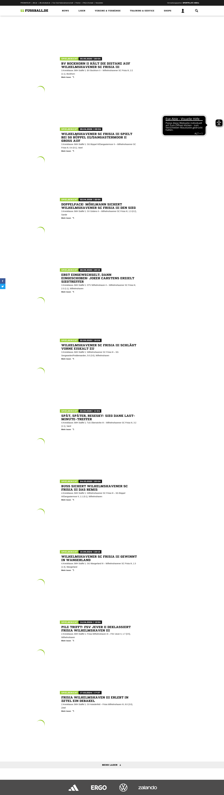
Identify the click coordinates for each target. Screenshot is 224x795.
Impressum (24, 788)
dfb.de (35, 3)
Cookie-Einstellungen (104, 788)
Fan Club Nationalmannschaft (63, 3)
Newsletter (99, 3)
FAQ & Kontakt (88, 3)
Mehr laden (112, 765)
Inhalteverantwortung (86, 788)
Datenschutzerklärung (38, 788)
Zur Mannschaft (111, 45)
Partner (78, 3)
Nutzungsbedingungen (56, 788)
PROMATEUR (25, 3)
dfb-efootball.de (44, 3)
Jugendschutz (72, 788)
